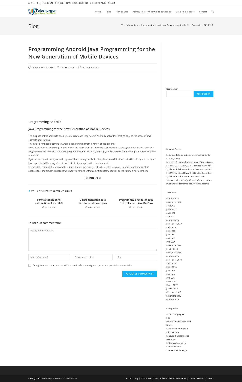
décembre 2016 (173, 292)
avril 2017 (170, 277)
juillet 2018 (171, 267)
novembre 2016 (173, 295)
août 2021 (171, 205)
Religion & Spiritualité (176, 343)
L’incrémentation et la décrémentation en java (93, 201)
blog (38, 3)
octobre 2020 (172, 220)
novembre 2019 (173, 245)
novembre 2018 (173, 252)
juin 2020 (170, 234)
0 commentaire (91, 67)
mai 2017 (170, 274)
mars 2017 (171, 281)
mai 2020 (170, 238)
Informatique (68, 67)
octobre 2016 (172, 299)
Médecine (170, 339)
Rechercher (172, 88)
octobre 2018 (172, 256)
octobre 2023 (172, 198)
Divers (169, 325)
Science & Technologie (176, 350)
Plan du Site (48, 3)
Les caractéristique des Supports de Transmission (189, 162)
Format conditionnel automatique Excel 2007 (49, 201)
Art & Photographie (175, 314)
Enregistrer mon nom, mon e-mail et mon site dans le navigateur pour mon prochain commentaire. (83, 265)
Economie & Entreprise (177, 328)
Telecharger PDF (92, 177)
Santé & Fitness (173, 346)
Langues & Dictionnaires (177, 335)
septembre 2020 (174, 223)
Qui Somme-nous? (98, 3)
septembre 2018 (174, 259)
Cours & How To (70, 378)
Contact (111, 3)
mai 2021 (170, 213)
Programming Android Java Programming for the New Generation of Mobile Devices (180, 25)
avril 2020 (170, 241)
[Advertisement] (92, 96)
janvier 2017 (172, 288)
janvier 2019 (172, 249)
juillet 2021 (171, 209)
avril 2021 (170, 216)
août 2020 (171, 227)
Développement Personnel (178, 321)
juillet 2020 (171, 231)
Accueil (31, 3)
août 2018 (171, 263)
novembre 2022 (173, 202)
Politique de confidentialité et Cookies (71, 3)
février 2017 (171, 285)
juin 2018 (170, 270)
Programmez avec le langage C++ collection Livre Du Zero (136, 201)
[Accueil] (122, 25)
